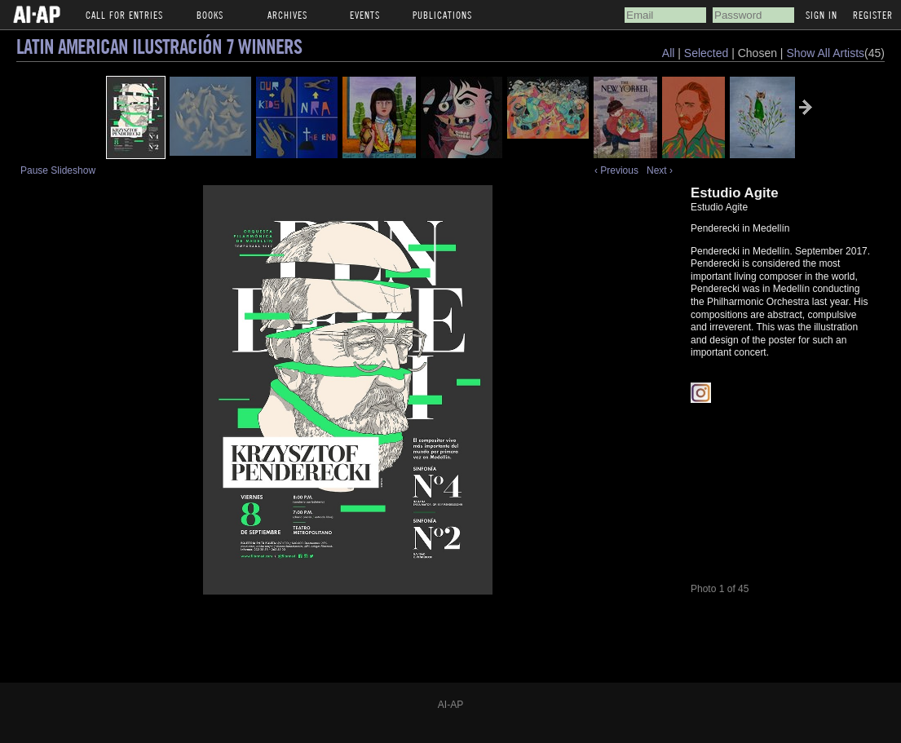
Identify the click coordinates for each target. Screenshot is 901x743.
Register (873, 14)
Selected (707, 53)
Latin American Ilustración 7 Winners (159, 46)
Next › (660, 170)
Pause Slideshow (57, 170)
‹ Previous (616, 170)
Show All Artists (825, 53)
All (668, 53)
